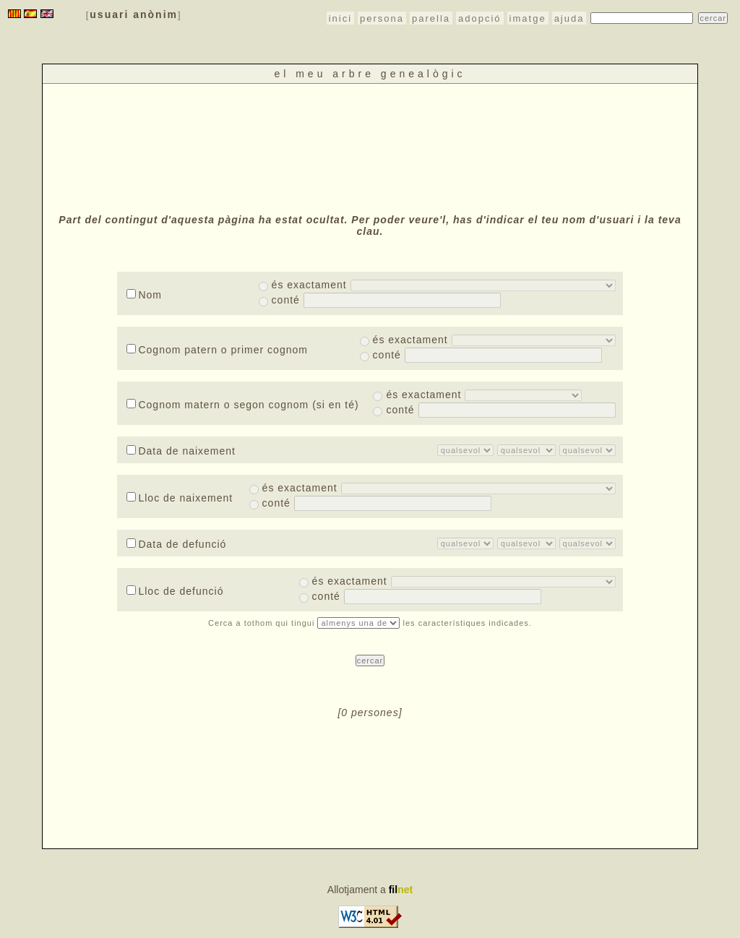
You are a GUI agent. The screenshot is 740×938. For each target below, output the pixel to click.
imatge (527, 18)
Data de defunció (176, 544)
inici (340, 18)
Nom (144, 295)
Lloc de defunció (174, 591)
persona (382, 18)
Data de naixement (181, 451)
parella (431, 18)
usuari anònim (134, 14)
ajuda (569, 18)
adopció (480, 18)
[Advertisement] (370, 146)
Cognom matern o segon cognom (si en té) (242, 404)
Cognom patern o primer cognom (216, 350)
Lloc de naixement (179, 498)
